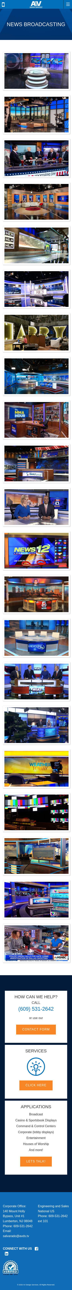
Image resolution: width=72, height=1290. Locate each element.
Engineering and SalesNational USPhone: (53, 1211)
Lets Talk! (36, 1161)
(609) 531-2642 (36, 1009)
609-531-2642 (23, 1226)
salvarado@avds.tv (16, 1236)
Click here (36, 1085)
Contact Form (36, 1029)
